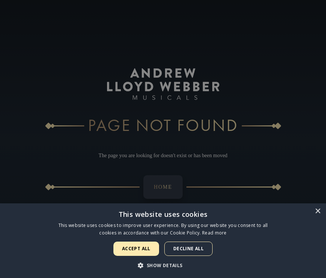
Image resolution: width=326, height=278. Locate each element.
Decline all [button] (188, 248)
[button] (162, 265)
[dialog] (163, 139)
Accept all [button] (136, 248)
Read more (214, 233)
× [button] (317, 211)
